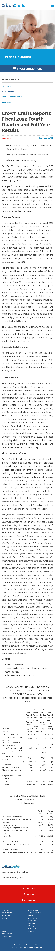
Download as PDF (45, 138)
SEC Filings (31, 926)
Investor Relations (27, 68)
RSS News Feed (30, 900)
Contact (31, 931)
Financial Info (32, 920)
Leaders (4, 918)
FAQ (3, 920)
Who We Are (6, 915)
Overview (6, 86)
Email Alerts (6, 102)
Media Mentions (7, 936)
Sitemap (38, 945)
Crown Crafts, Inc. (23, 947)
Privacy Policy (18, 945)
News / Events (32, 918)
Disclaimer (29, 945)
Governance (32, 928)
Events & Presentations (11, 97)
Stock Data (31, 923)
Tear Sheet (30, 894)
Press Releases (8, 91)
